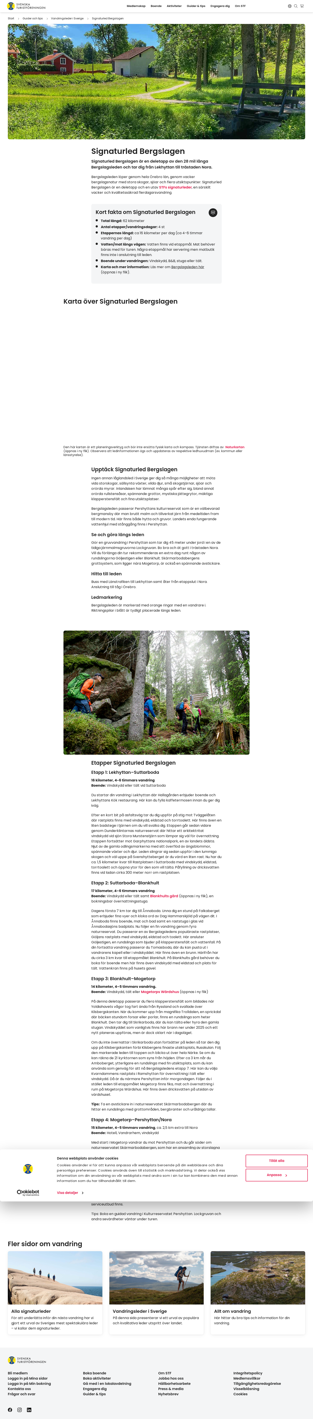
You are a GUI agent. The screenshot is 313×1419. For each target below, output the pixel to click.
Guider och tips (33, 18)
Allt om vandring (232, 1311)
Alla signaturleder (31, 1311)
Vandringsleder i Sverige (67, 18)
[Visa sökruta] (296, 6)
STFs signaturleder (175, 187)
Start (11, 18)
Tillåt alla (277, 1378)
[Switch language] (290, 6)
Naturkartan (235, 447)
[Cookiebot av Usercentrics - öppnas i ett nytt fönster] (28, 1410)
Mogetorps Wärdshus (160, 991)
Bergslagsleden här (187, 266)
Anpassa (277, 1392)
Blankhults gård (164, 896)
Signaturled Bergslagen (108, 18)
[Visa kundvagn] (302, 6)
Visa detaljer (67, 1410)
